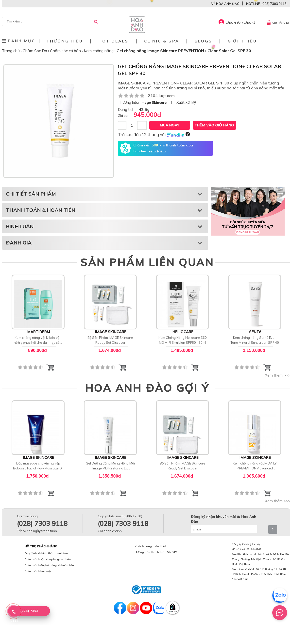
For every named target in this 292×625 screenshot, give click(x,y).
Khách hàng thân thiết (150, 546)
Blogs (203, 41)
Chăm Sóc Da (35, 50)
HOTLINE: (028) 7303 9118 (266, 4)
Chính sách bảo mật (38, 571)
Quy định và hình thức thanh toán (47, 553)
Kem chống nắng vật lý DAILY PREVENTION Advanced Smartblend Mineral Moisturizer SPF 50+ (254, 466)
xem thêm (156, 151)
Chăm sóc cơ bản (66, 50)
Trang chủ (11, 50)
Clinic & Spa (161, 41)
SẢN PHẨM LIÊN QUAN (147, 262)
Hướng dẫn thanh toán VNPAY (156, 552)
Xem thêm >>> (277, 375)
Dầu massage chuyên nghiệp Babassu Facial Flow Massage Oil (38, 465)
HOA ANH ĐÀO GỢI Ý (147, 387)
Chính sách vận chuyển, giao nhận (48, 559)
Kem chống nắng (99, 50)
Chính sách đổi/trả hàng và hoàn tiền (49, 565)
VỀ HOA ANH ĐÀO (225, 4)
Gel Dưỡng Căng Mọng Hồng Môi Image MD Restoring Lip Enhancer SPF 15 (110, 466)
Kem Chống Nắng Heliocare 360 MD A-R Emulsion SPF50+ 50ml (182, 340)
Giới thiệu (242, 41)
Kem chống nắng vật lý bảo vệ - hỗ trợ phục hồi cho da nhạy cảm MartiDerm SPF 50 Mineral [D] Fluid (38, 340)
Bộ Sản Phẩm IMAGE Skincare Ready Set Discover (110, 340)
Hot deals (114, 41)
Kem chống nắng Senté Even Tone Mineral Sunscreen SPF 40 (254, 340)
